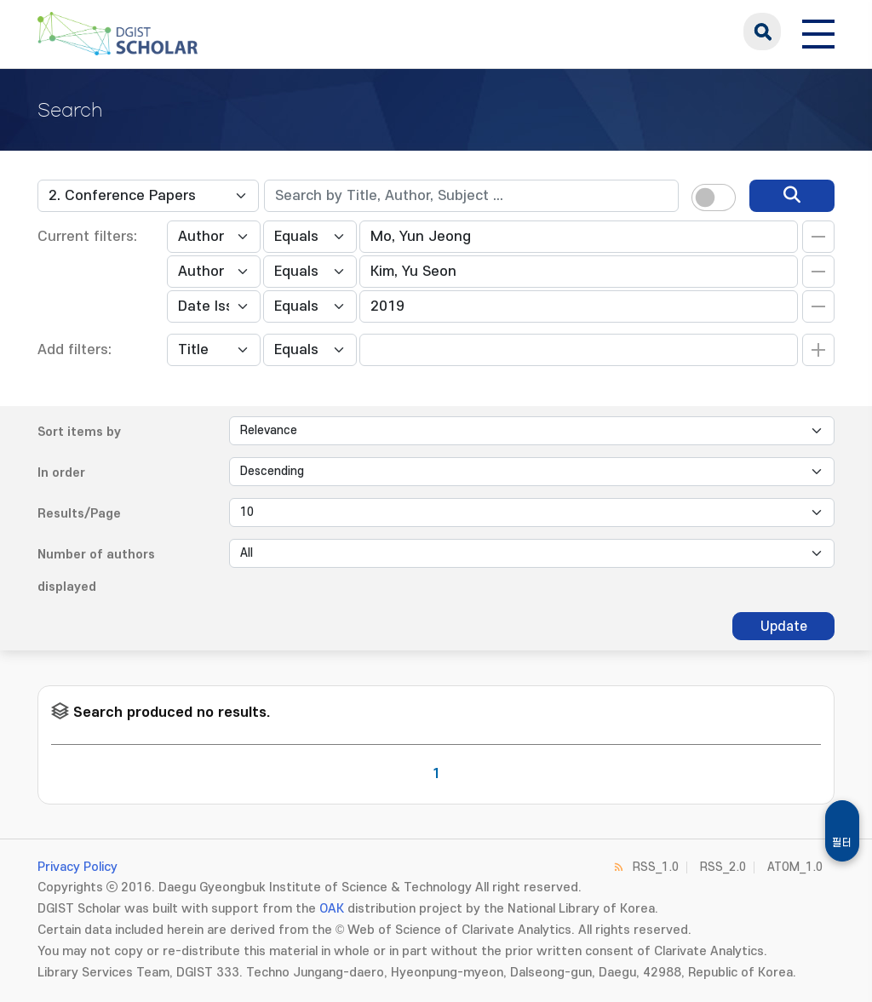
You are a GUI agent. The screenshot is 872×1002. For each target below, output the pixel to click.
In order (61, 473)
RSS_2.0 (723, 867)
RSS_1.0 (656, 867)
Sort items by (79, 432)
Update (783, 626)
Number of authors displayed (96, 570)
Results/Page (79, 514)
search (762, 31)
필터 (842, 843)
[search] (792, 196)
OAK (331, 909)
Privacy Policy (77, 867)
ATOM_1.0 (795, 867)
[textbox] (471, 196)
